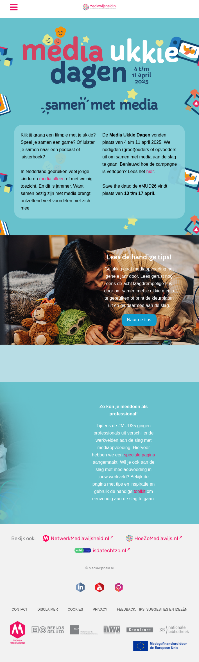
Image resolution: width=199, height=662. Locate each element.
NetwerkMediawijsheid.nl (80, 538)
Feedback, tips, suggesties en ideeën (152, 609)
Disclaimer (47, 609)
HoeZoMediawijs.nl (156, 538)
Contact (20, 609)
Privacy (100, 609)
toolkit (140, 491)
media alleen (52, 178)
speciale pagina (139, 454)
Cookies (75, 609)
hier (150, 171)
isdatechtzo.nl (109, 550)
